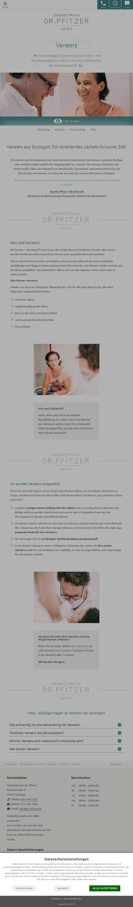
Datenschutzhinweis (73, 898)
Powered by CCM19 (66, 904)
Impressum (56, 898)
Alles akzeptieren (105, 888)
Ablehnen (62, 888)
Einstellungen (24, 888)
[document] (66, 871)
